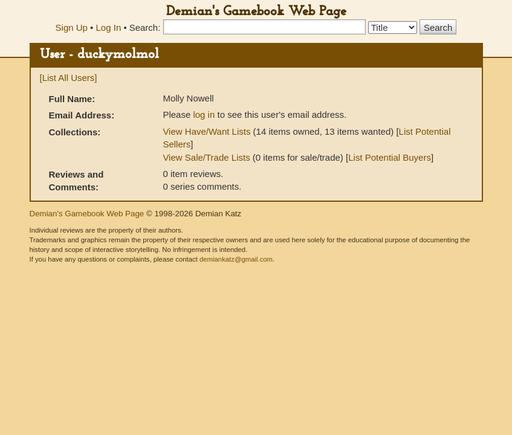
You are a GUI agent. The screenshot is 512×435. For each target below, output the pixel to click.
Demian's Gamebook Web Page (256, 12)
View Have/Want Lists (206, 131)
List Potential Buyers (389, 157)
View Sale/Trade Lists (206, 157)
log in (204, 114)
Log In (109, 27)
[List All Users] (68, 77)
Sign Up (72, 27)
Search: (145, 27)
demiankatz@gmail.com (236, 259)
